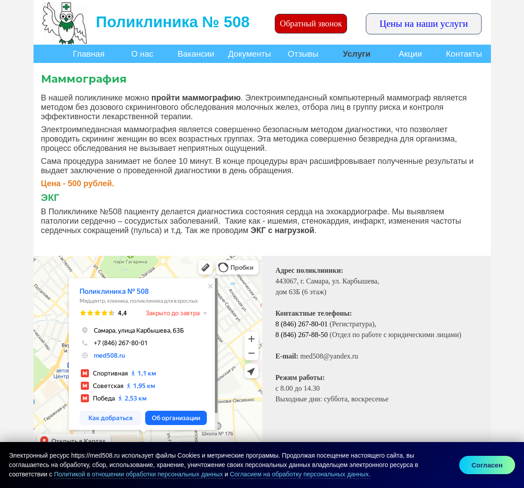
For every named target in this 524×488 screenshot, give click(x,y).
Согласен (487, 465)
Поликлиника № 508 (173, 21)
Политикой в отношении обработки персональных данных (138, 474)
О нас (142, 53)
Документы (249, 53)
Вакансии (195, 53)
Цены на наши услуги (424, 23)
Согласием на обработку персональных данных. (300, 474)
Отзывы (303, 53)
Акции (410, 53)
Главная (89, 53)
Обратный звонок (311, 23)
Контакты (464, 53)
